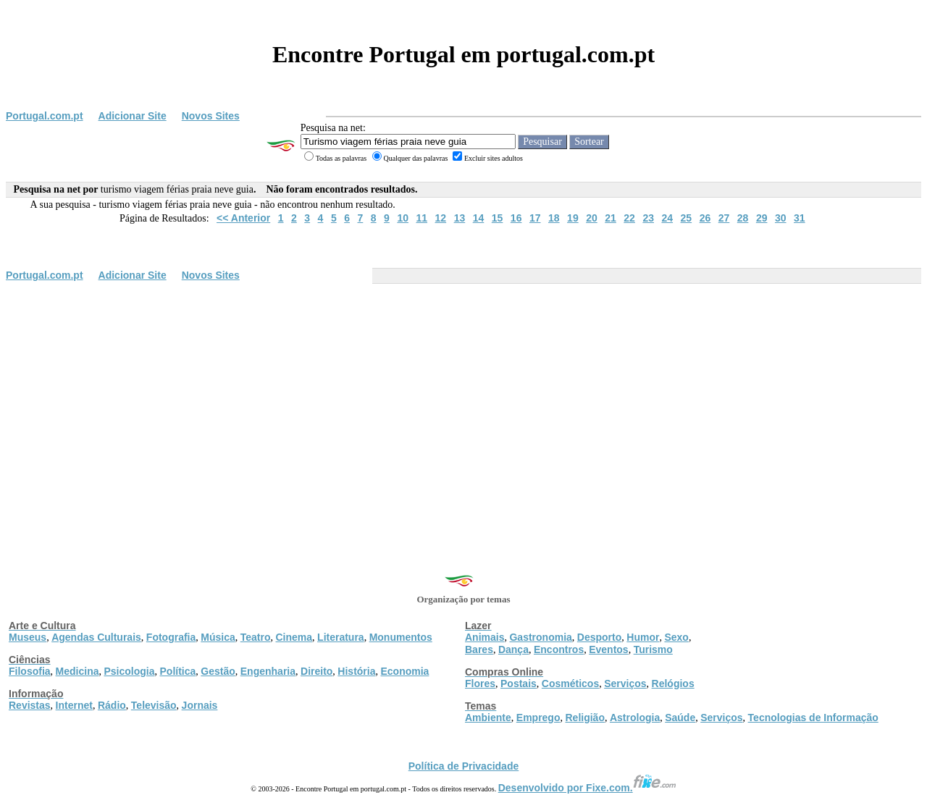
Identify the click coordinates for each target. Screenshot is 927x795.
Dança (513, 649)
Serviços (625, 683)
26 (705, 218)
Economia (404, 671)
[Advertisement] (463, 396)
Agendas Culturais (96, 637)
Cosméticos (570, 683)
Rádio (112, 705)
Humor (642, 637)
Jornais (200, 705)
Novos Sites (211, 116)
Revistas (30, 705)
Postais (518, 683)
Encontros (559, 649)
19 (573, 218)
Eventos (608, 649)
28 (743, 218)
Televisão (154, 705)
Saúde (680, 717)
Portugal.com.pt (44, 116)
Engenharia (267, 671)
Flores (480, 683)
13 (460, 218)
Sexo (676, 637)
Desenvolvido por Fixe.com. (587, 788)
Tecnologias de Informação (813, 717)
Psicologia (129, 671)
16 (516, 218)
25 (686, 218)
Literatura (340, 637)
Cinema (294, 637)
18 (554, 218)
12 (441, 218)
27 (724, 218)
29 (762, 218)
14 (479, 218)
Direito (316, 671)
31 (799, 218)
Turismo (653, 649)
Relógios (673, 683)
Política (178, 671)
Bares (479, 649)
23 (648, 218)
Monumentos (400, 637)
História (356, 671)
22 (629, 218)
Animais (484, 637)
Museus (27, 637)
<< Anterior (243, 218)
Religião (584, 717)
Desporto (599, 637)
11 (421, 218)
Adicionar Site (132, 116)
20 (591, 218)
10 (402, 218)
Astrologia (635, 717)
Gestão (218, 671)
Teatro (255, 637)
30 (781, 218)
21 (610, 218)
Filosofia (30, 671)
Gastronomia (540, 637)
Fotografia (171, 637)
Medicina (77, 671)
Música (218, 637)
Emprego (538, 717)
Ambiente (488, 717)
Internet (74, 705)
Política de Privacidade (463, 766)
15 (497, 218)
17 (535, 218)
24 (667, 218)
